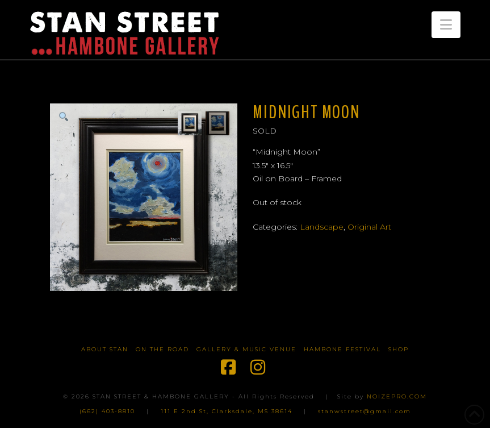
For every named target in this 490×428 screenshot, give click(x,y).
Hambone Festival (342, 349)
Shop (398, 349)
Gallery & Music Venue (246, 349)
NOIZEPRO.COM (397, 396)
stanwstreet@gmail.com (364, 411)
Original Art (369, 227)
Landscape (322, 227)
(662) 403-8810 (107, 411)
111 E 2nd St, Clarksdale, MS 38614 (226, 411)
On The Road (162, 349)
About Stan (104, 349)
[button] (446, 24)
